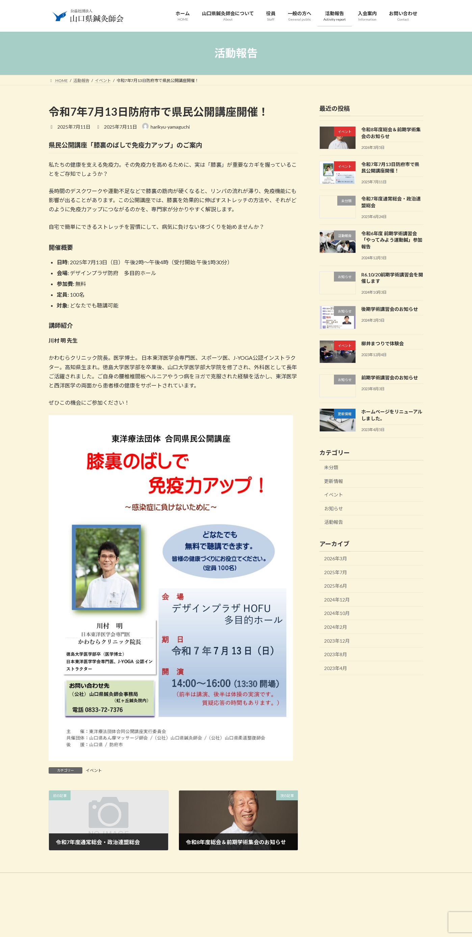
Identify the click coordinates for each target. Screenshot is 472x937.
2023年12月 (337, 640)
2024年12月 (337, 599)
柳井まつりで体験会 (382, 343)
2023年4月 (335, 668)
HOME (61, 878)
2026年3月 (335, 558)
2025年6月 (335, 586)
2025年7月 (335, 572)
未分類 (331, 467)
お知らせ (333, 508)
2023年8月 (335, 654)
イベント (94, 770)
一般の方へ (170, 878)
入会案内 (230, 878)
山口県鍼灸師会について (103, 878)
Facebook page (364, 925)
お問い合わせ (264, 878)
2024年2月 (335, 627)
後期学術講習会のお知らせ (389, 309)
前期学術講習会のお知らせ (389, 377)
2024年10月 (337, 613)
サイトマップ (301, 878)
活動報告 (333, 522)
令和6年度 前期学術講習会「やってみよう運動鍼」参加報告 (391, 239)
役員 (142, 878)
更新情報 (333, 481)
